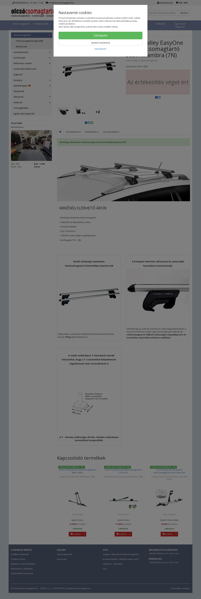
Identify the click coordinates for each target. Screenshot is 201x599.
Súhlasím (100, 35)
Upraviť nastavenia (100, 42)
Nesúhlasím (100, 48)
